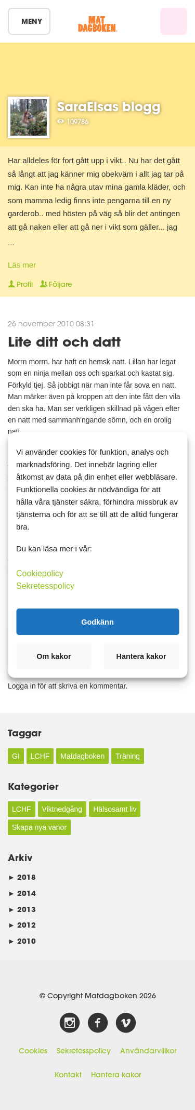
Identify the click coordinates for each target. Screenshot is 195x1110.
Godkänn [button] (97, 621)
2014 (22, 893)
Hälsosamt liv (114, 809)
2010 (22, 941)
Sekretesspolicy (84, 1050)
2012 (22, 925)
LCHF (40, 756)
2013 (22, 909)
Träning (127, 756)
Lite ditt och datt (64, 341)
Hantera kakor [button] (141, 656)
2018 (22, 877)
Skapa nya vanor (39, 827)
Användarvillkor (148, 1050)
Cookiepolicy (39, 573)
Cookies (33, 1050)
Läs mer (22, 264)
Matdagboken (82, 756)
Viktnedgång (62, 809)
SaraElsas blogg (109, 106)
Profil (20, 284)
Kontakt (68, 1074)
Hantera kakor (116, 1074)
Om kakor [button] (53, 656)
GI (16, 756)
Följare (56, 284)
